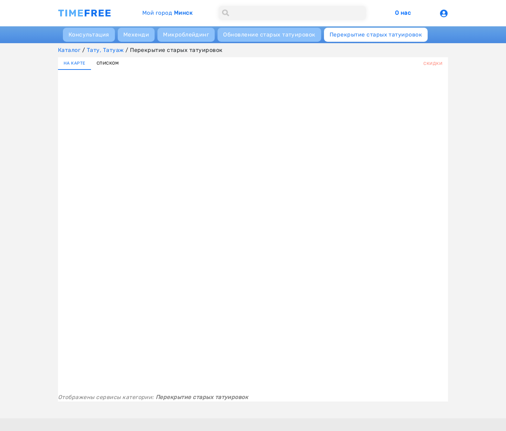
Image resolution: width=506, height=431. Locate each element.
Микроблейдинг (186, 34)
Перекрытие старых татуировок (376, 34)
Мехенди (136, 34)
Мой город (167, 12)
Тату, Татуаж (105, 50)
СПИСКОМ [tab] (108, 63)
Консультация (89, 34)
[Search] (292, 13)
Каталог (69, 50)
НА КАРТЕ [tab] (74, 63)
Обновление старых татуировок (269, 34)
